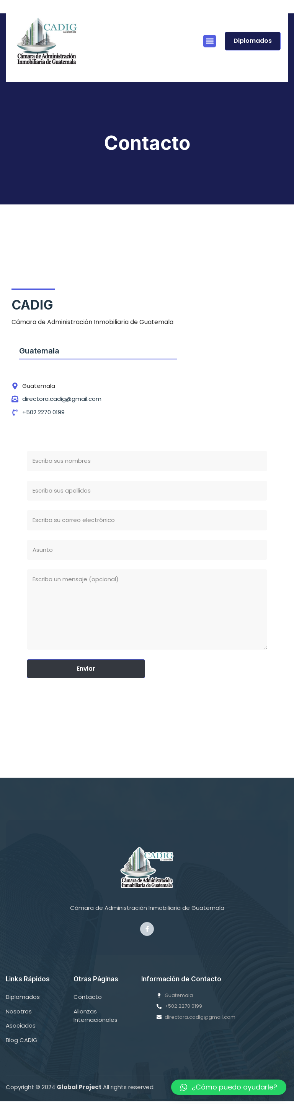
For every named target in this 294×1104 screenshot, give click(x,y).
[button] (209, 41)
